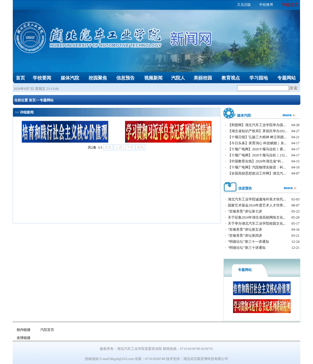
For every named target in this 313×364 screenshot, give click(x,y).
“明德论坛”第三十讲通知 (247, 248)
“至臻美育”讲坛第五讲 (245, 229)
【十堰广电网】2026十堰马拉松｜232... (257, 155)
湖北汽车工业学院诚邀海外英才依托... (257, 199)
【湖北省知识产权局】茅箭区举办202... (257, 131)
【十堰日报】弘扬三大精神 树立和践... (257, 137)
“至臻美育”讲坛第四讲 (245, 236)
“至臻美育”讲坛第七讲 (245, 211)
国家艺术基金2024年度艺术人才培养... (257, 205)
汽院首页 (47, 330)
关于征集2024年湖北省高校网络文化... (257, 217)
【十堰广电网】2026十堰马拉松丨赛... (257, 149)
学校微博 (266, 5)
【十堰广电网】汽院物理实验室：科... (257, 167)
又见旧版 (244, 5)
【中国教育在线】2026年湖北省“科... (256, 161)
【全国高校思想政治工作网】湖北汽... (257, 173)
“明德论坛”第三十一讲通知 (248, 242)
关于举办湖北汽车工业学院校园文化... (257, 223)
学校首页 (290, 5)
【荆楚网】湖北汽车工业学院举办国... (257, 125)
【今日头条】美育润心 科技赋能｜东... (257, 143)
